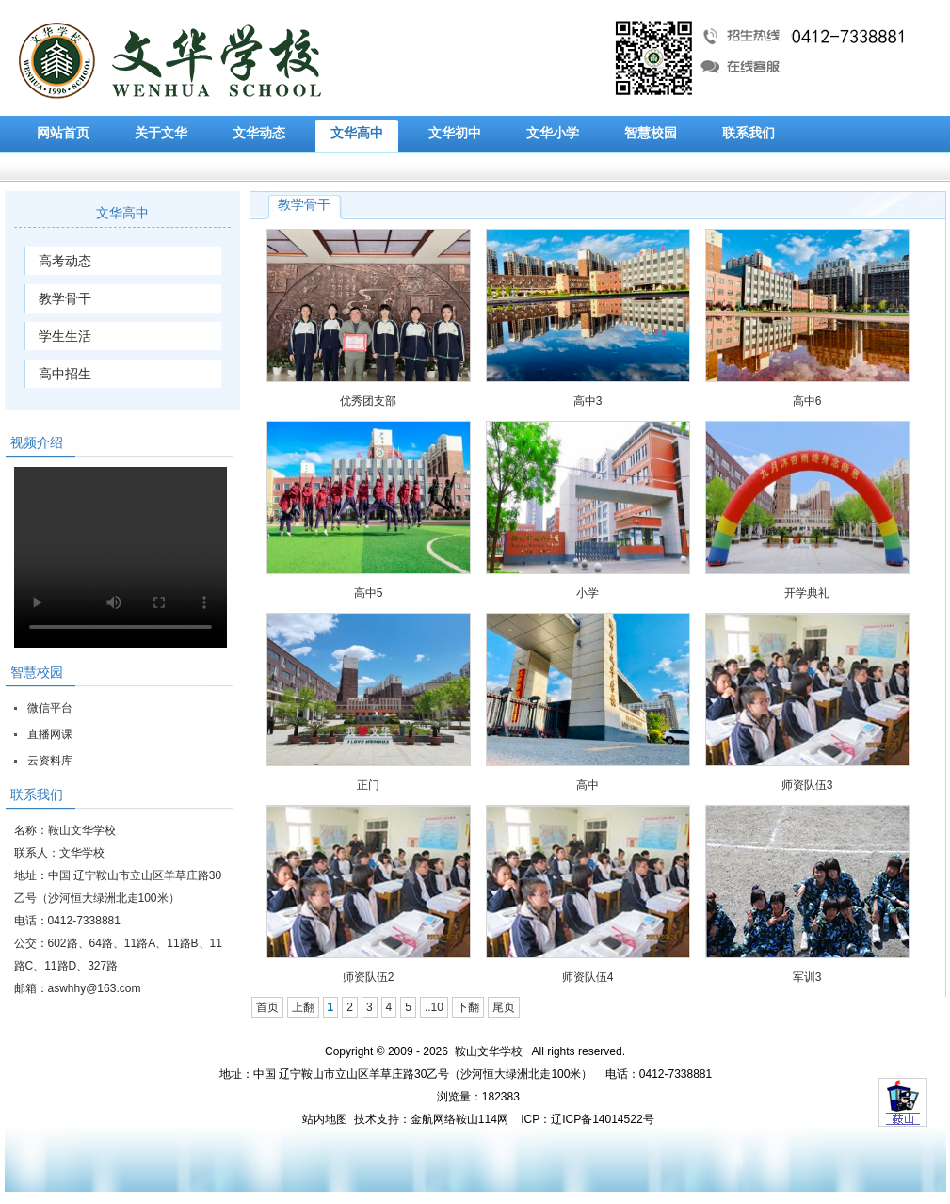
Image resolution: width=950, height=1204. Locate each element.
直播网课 (49, 734)
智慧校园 (650, 133)
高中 (587, 785)
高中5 (368, 593)
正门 (368, 785)
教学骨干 (65, 298)
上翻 (303, 1007)
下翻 (468, 1007)
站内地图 (324, 1119)
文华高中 (356, 133)
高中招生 (65, 373)
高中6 (807, 401)
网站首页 (63, 133)
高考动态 (65, 260)
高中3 (588, 401)
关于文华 (161, 133)
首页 (267, 1007)
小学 (587, 593)
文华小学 (552, 133)
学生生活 (65, 336)
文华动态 (259, 133)
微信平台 (49, 707)
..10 (434, 1007)
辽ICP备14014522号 (602, 1119)
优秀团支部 (368, 401)
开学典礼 (806, 593)
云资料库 (49, 760)
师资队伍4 (588, 977)
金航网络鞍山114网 (459, 1119)
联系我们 (748, 133)
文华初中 (454, 133)
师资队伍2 (368, 977)
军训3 (807, 977)
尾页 (503, 1007)
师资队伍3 (807, 785)
